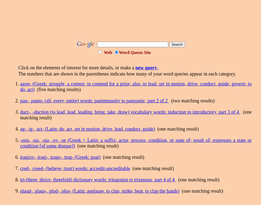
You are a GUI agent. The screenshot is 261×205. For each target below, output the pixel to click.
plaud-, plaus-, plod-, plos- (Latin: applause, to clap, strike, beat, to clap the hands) (99, 191)
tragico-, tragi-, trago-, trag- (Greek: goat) (60, 157)
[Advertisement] (130, 22)
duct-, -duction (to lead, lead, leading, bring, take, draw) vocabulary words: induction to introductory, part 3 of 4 (130, 112)
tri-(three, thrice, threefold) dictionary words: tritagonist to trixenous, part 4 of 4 (98, 179)
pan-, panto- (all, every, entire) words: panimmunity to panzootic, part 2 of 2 (94, 100)
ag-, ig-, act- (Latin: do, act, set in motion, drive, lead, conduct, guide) (87, 129)
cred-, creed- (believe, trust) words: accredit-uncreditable (75, 168)
